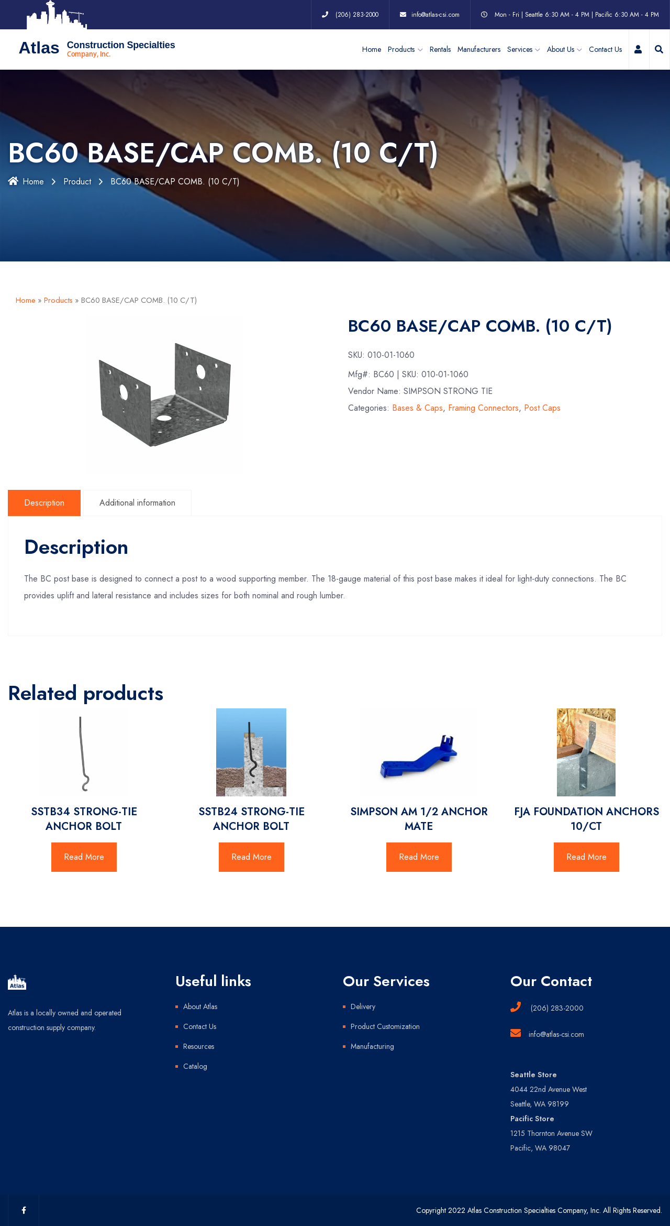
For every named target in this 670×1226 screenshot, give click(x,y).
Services (519, 49)
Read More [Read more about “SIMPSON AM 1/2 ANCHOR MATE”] (419, 857)
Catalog (195, 1066)
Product (77, 182)
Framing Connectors (483, 408)
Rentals (440, 49)
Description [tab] (44, 503)
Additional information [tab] (137, 503)
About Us (560, 49)
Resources (198, 1046)
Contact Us (605, 49)
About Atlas (200, 1006)
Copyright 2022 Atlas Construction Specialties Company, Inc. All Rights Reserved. (539, 1210)
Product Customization (385, 1026)
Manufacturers (478, 49)
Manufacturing (372, 1046)
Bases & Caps (417, 408)
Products (58, 300)
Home (371, 49)
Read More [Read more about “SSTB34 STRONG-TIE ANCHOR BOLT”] (84, 857)
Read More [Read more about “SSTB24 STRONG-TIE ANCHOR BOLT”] (251, 857)
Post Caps (542, 408)
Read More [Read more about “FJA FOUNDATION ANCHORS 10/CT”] (586, 857)
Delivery (363, 1006)
